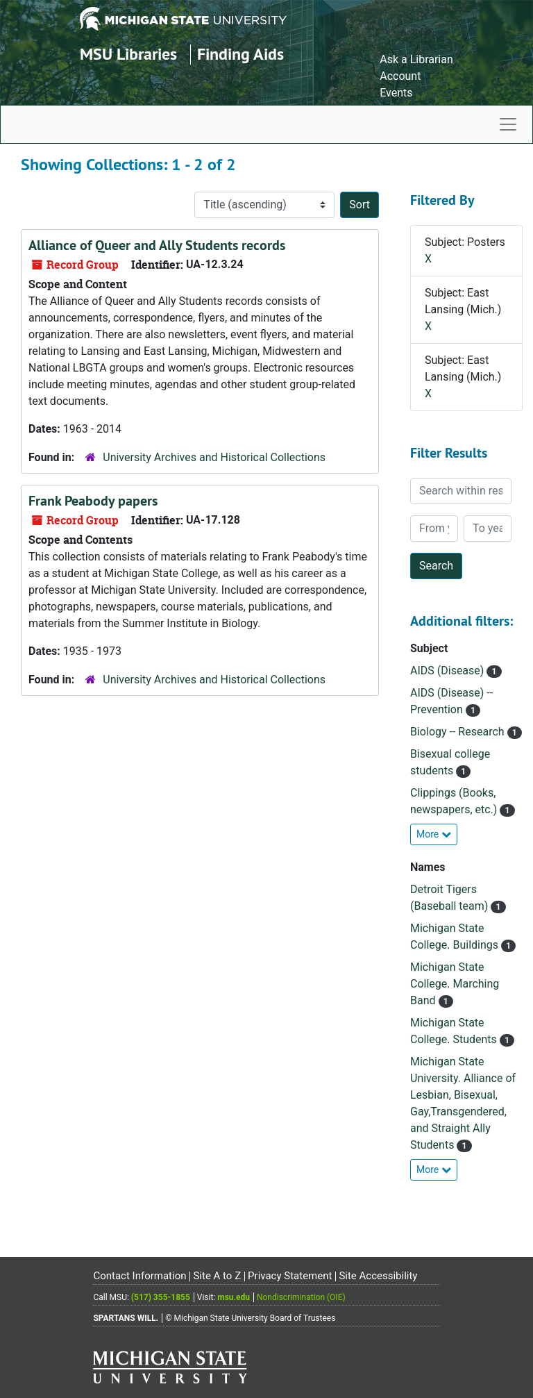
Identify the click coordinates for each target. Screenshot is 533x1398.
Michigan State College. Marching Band (454, 983)
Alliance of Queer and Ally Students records (156, 245)
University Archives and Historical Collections (214, 457)
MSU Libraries (128, 54)
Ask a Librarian (416, 59)
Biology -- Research (458, 731)
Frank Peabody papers (93, 501)
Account (400, 76)
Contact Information (139, 1276)
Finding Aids (240, 54)
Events (396, 92)
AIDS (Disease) (448, 670)
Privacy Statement (290, 1276)
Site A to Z (217, 1276)
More (433, 834)
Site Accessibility (378, 1276)
